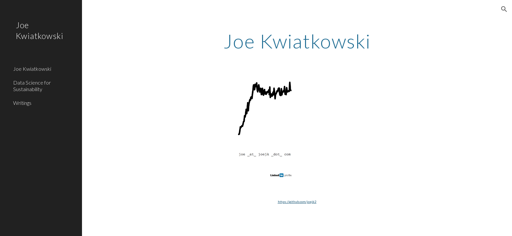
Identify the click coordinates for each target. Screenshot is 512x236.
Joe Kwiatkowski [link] (32, 69)
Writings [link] (22, 103)
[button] (504, 9)
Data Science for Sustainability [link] (32, 85)
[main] (297, 41)
